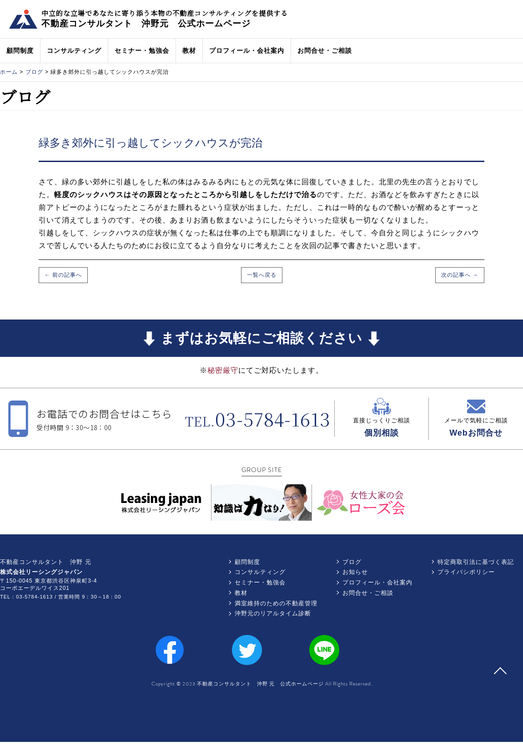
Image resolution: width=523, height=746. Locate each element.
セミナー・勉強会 (142, 50)
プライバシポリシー (466, 571)
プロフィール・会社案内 (246, 50)
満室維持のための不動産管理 (276, 603)
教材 (189, 50)
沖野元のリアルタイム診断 (273, 613)
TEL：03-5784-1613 (26, 596)
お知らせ (355, 571)
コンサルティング (74, 50)
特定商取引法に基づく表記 (476, 561)
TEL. (258, 421)
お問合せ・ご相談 (324, 50)
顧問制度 (20, 50)
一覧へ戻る (262, 275)
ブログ (34, 72)
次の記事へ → (459, 275)
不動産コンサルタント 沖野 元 (45, 561)
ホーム (9, 72)
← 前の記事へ (63, 275)
